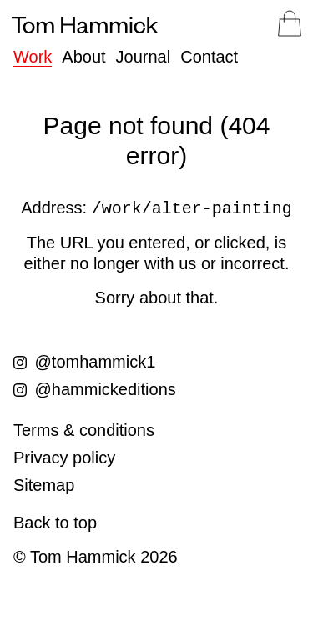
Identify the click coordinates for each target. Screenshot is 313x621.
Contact (209, 57)
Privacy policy (64, 457)
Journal (143, 57)
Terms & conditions (83, 430)
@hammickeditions (94, 389)
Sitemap (43, 485)
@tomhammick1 (84, 362)
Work (32, 57)
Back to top (55, 522)
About (83, 57)
